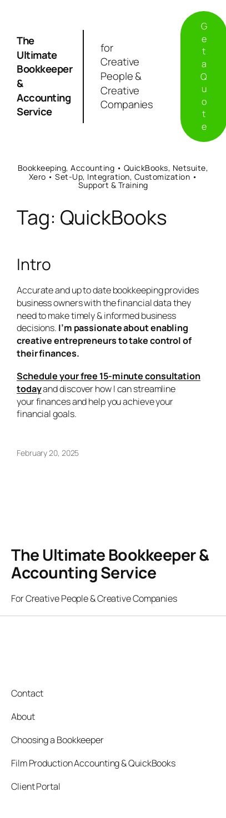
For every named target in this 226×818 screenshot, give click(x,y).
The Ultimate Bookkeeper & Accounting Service (44, 76)
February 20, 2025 (48, 453)
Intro (34, 264)
